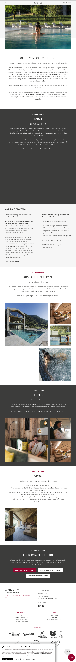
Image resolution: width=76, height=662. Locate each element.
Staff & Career (54, 615)
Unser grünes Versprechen (54, 619)
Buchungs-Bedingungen (21, 621)
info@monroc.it (42, 593)
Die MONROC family (21, 619)
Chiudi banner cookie (53, 645)
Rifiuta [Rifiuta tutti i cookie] (17, 659)
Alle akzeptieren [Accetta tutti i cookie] (7, 659)
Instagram (43, 606)
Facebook (39, 606)
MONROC (38, 3)
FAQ (21, 615)
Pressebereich (54, 617)
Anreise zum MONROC (21, 617)
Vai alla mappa (42, 602)
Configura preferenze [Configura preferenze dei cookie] (29, 659)
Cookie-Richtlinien (41, 655)
